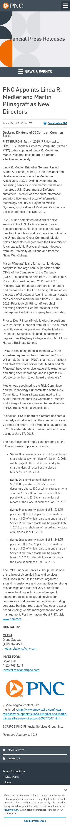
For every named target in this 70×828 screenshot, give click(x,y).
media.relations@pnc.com (20, 648)
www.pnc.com (12, 619)
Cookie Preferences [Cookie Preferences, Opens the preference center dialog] (35, 821)
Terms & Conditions (14, 771)
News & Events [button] (35, 71)
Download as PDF (55, 123)
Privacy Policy (11, 776)
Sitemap (7, 782)
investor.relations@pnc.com (21, 670)
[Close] (65, 790)
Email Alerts (13, 750)
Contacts (11, 758)
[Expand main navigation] (65, 5)
